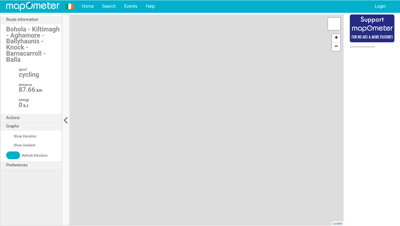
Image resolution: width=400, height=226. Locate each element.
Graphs (34, 126)
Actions (34, 118)
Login (380, 6)
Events (130, 6)
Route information (34, 19)
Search (109, 6)
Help (150, 6)
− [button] (336, 47)
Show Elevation (21, 136)
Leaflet (337, 223)
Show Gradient (20, 145)
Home (88, 6)
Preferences (34, 165)
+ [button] (336, 38)
